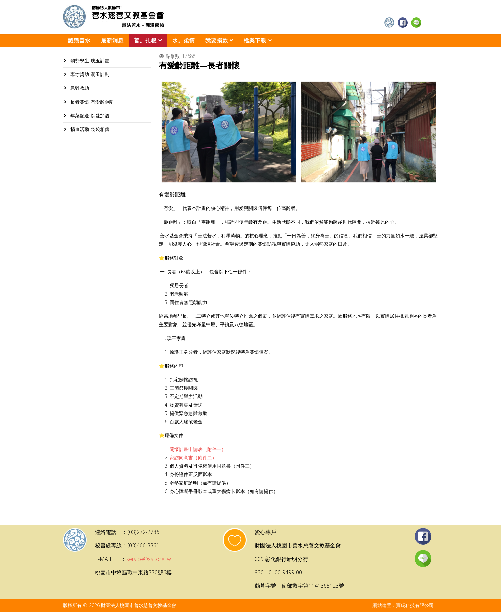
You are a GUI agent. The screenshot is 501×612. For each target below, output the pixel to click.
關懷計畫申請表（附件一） (198, 449)
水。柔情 (183, 40)
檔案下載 (255, 40)
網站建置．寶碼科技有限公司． (405, 605)
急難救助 (79, 88)
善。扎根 (145, 40)
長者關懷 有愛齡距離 (91, 102)
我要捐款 (216, 40)
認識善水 (79, 40)
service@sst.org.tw (148, 559)
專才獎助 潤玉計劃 (89, 74)
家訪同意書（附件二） (193, 457)
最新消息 (112, 40)
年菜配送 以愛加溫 (89, 115)
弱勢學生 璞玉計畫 (89, 60)
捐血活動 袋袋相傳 (89, 129)
